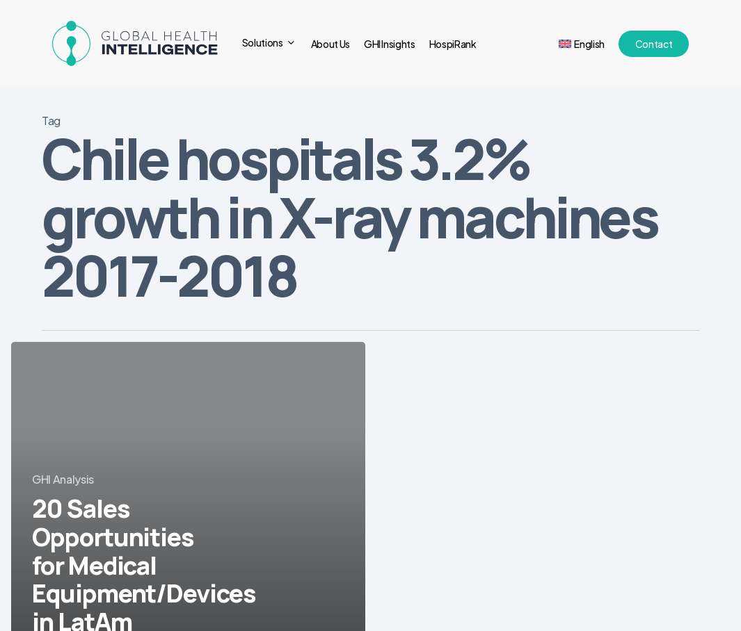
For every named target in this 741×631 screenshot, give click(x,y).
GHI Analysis (63, 479)
